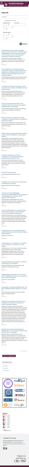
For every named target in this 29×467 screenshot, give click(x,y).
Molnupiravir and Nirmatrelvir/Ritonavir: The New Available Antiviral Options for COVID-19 (14, 288)
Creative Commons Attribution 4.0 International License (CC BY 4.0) (14, 443)
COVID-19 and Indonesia (9, 172)
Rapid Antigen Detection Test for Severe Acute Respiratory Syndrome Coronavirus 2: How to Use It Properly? (14, 276)
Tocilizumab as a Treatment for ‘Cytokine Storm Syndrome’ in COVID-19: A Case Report (14, 244)
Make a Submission (9, 356)
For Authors (5, 368)
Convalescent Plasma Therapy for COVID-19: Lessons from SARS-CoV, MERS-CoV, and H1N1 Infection (14, 88)
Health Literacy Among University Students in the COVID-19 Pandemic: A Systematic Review (14, 135)
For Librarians (5, 370)
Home (3, 8)
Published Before (7, 32)
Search (24, 43)
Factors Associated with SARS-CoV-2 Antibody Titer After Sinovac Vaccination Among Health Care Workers (14, 105)
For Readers (5, 366)
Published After (6, 23)
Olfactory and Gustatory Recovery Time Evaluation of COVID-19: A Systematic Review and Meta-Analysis (13, 303)
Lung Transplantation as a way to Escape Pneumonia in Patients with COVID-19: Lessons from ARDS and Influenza (14, 212)
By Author (17, 23)
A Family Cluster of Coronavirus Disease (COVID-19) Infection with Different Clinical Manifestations (14, 232)
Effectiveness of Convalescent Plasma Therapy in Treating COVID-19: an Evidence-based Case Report (14, 119)
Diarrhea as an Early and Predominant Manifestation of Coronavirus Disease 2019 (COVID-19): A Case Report (14, 331)
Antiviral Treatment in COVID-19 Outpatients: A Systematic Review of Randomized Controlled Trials (13, 156)
